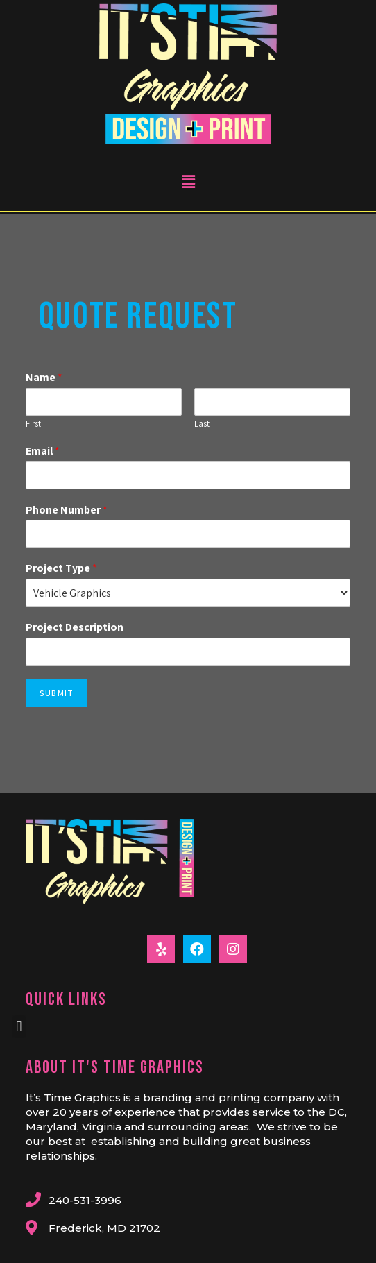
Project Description (74, 627)
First (33, 424)
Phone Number (67, 510)
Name (44, 377)
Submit (57, 693)
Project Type (61, 568)
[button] (19, 1026)
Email (43, 451)
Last (202, 424)
